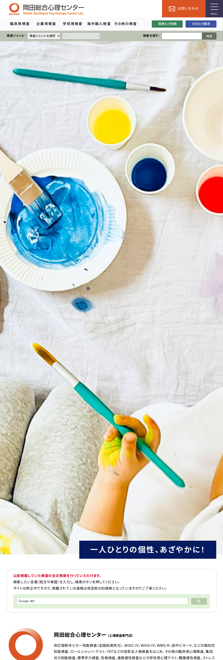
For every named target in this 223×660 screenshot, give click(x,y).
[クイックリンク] (44, 36)
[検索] (102, 600)
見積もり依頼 (167, 24)
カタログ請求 (201, 24)
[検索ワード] (181, 36)
